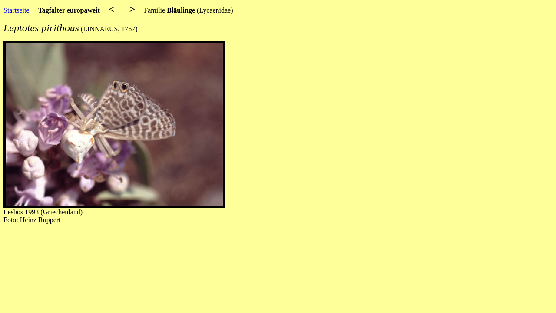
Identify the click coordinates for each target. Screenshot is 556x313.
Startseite (16, 10)
